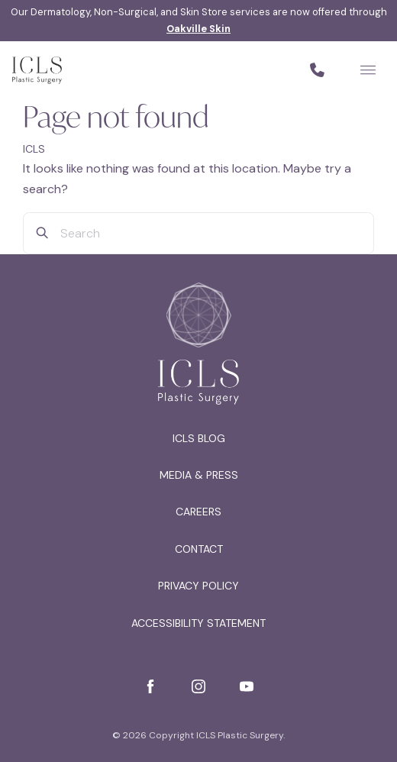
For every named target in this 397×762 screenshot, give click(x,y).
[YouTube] (246, 686)
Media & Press (199, 475)
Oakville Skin (198, 28)
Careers (198, 511)
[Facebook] (150, 686)
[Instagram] (198, 686)
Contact (199, 549)
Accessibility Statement (198, 623)
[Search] (42, 233)
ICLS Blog (199, 438)
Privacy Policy (198, 585)
